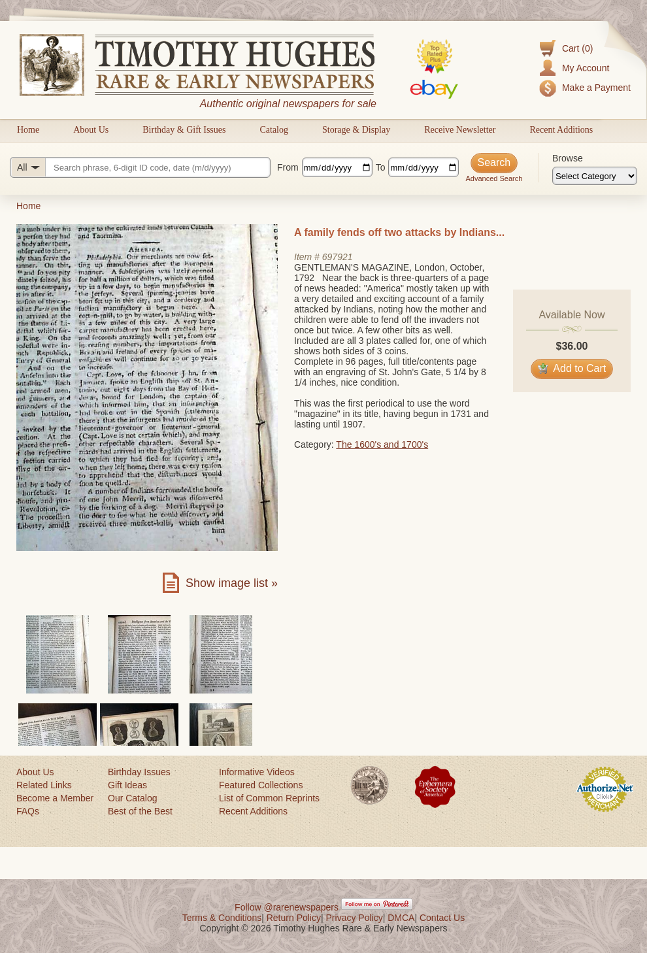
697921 (337, 257)
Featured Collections (261, 785)
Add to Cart (572, 368)
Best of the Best (140, 811)
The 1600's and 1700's (382, 444)
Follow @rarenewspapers (287, 907)
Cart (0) (577, 48)
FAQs (27, 811)
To (381, 167)
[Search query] (140, 167)
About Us (90, 130)
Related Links (44, 785)
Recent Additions (561, 130)
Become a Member (54, 798)
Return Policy (294, 917)
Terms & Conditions (221, 917)
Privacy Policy (354, 917)
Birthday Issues (139, 772)
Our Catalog (132, 798)
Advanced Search (493, 178)
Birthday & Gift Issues (183, 130)
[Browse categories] (594, 176)
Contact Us (442, 917)
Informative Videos (257, 772)
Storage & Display (356, 130)
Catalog (273, 130)
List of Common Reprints (269, 798)
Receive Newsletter (459, 130)
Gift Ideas (127, 785)
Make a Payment (596, 87)
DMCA (401, 917)
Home (28, 130)
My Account (585, 68)
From (288, 167)
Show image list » (232, 583)
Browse (567, 158)
